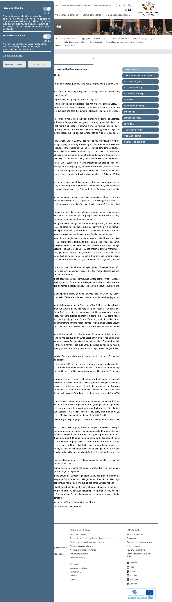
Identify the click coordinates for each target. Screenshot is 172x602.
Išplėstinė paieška (25, 61)
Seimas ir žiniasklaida (134, 142)
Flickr (132, 567)
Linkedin (133, 584)
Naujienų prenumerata (136, 550)
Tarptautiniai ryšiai (133, 130)
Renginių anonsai (132, 118)
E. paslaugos (132, 538)
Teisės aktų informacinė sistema (75, 5)
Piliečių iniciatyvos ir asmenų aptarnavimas (58, 38)
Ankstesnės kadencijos (66, 15)
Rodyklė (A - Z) (76, 572)
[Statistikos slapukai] (47, 36)
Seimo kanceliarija (92, 15)
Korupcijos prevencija (79, 554)
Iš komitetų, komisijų (134, 93)
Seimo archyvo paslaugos (143, 38)
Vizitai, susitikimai (132, 136)
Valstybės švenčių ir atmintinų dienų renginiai (83, 42)
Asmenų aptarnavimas (136, 534)
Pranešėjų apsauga (78, 558)
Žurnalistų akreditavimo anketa (139, 542)
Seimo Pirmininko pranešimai (138, 75)
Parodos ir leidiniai (121, 38)
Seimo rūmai (70, 45)
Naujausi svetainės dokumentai (83, 550)
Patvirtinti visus (39, 64)
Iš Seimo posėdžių (133, 87)
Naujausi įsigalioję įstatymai (81, 546)
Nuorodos (74, 564)
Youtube (133, 575)
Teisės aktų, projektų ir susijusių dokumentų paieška (91, 538)
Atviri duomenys (133, 546)
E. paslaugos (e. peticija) (118, 15)
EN (124, 5)
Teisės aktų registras (101, 5)
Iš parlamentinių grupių (135, 105)
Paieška (73, 576)
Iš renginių (129, 124)
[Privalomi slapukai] (47, 9)
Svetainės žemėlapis (78, 568)
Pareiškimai (129, 111)
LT (120, 5)
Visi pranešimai (131, 69)
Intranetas (74, 580)
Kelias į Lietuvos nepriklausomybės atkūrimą (124, 42)
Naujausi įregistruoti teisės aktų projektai (87, 542)
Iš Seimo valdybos (133, 81)
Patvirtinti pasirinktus (14, 64)
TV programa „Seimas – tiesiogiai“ (94, 38)
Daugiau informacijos (13, 55)
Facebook (134, 563)
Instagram (134, 580)
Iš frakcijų (129, 99)
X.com (132, 571)
